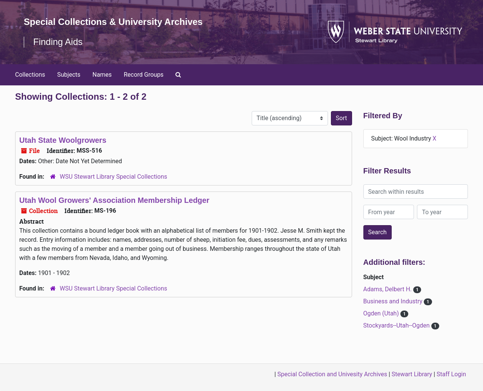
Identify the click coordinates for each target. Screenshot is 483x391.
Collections (30, 74)
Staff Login (451, 374)
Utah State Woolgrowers (62, 140)
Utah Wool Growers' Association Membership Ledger (114, 200)
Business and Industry (393, 301)
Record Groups (143, 74)
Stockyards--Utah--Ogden (397, 325)
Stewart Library (412, 374)
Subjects (68, 74)
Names (102, 74)
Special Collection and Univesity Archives (332, 374)
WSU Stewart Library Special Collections (113, 176)
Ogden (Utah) (381, 313)
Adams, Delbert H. (388, 289)
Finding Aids (58, 42)
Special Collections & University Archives (113, 22)
